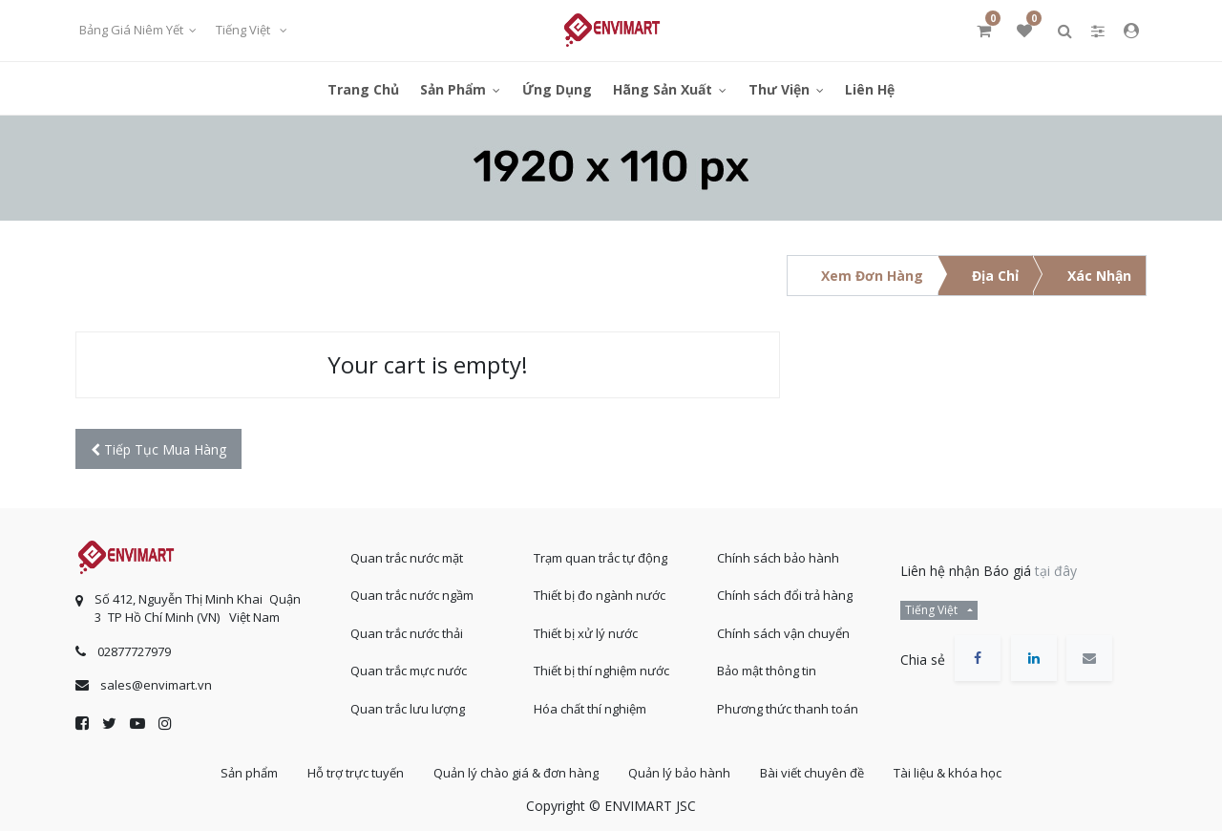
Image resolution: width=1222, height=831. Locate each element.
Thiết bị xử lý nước (586, 633)
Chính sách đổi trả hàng (785, 595)
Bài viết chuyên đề (812, 772)
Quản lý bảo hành (679, 772)
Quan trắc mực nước (408, 670)
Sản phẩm (249, 772)
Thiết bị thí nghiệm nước (601, 670)
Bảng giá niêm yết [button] (132, 29)
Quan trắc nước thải (406, 633)
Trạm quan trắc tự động (600, 557)
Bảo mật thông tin (766, 670)
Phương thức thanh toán (787, 708)
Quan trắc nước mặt (406, 557)
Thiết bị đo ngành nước (599, 595)
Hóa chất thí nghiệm (590, 708)
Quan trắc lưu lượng (407, 708)
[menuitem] (363, 88)
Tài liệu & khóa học (947, 772)
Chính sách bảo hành (778, 557)
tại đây (1056, 571)
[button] (158, 449)
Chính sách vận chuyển (783, 633)
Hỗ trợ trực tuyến (355, 772)
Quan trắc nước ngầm (412, 595)
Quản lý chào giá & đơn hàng (516, 772)
